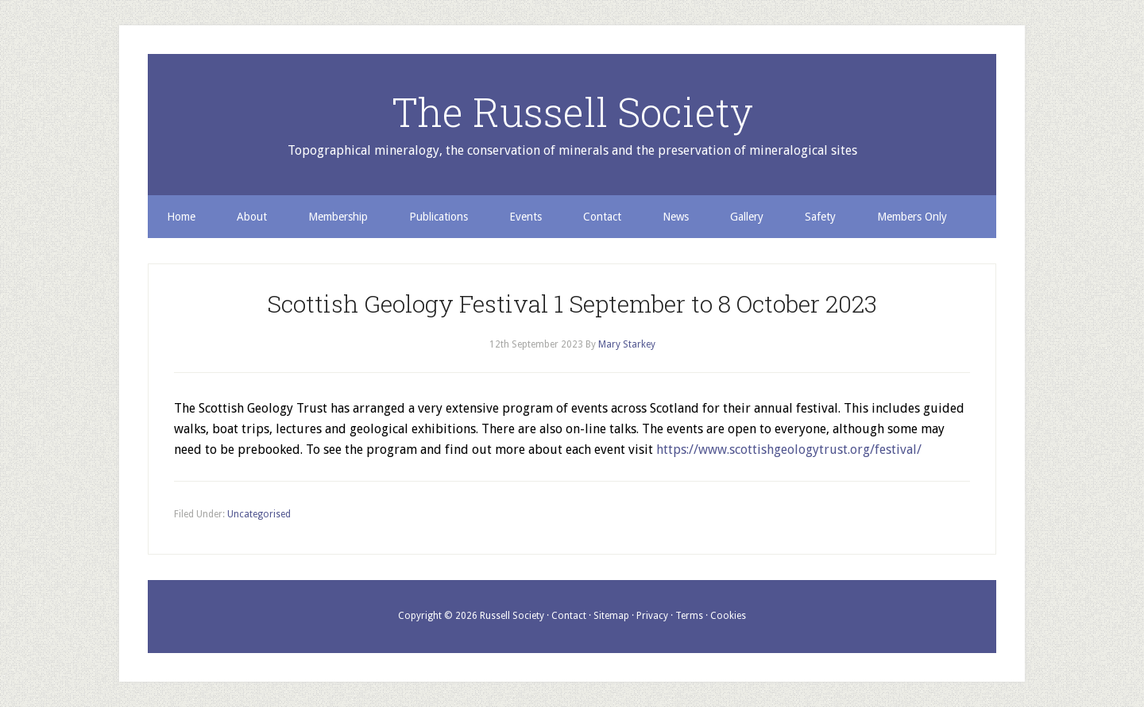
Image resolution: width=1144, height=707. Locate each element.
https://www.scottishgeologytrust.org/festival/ (789, 449)
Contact (568, 615)
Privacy (652, 615)
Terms (689, 615)
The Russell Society (572, 112)
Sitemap (611, 615)
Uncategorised (259, 514)
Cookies (728, 615)
